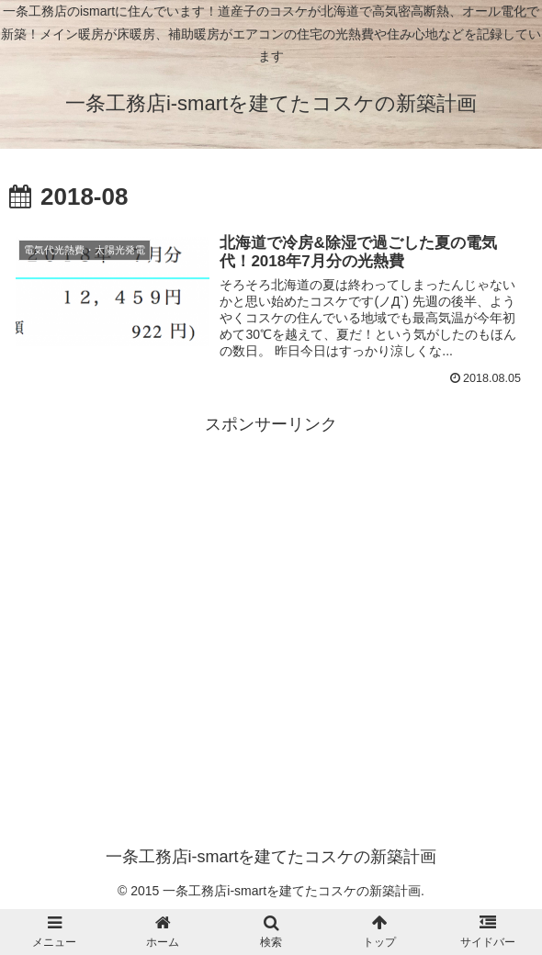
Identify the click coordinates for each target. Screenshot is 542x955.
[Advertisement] (271, 568)
